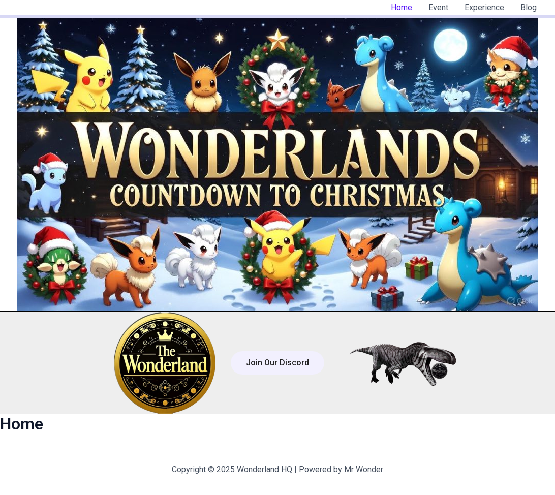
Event (438, 7)
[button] (277, 363)
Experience (484, 7)
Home (401, 7)
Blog (528, 7)
